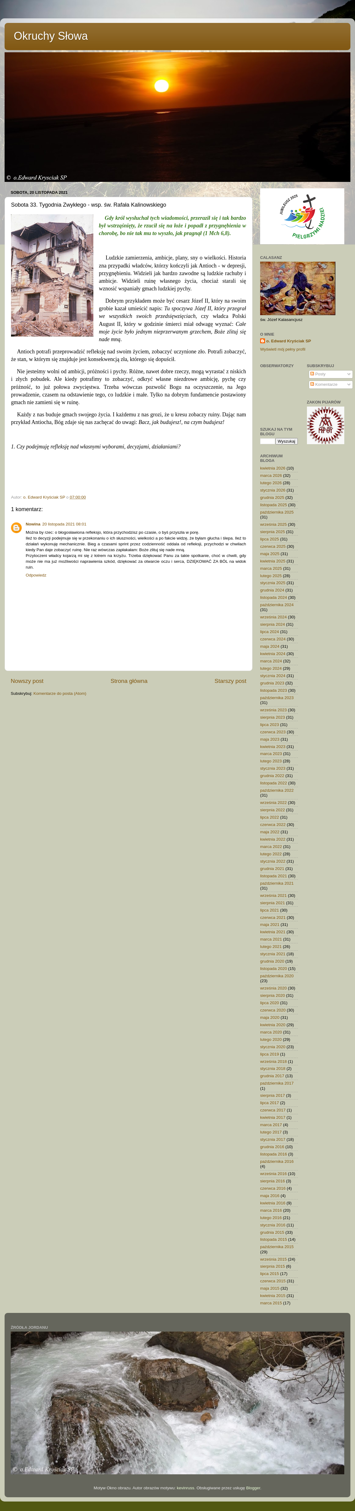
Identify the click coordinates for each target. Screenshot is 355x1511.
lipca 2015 (269, 1273)
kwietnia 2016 (273, 1203)
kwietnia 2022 (273, 839)
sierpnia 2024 (272, 624)
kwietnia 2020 (273, 1025)
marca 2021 (271, 939)
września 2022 (273, 802)
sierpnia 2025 (272, 531)
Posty (318, 374)
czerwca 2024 (273, 639)
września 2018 (273, 1061)
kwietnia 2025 (273, 561)
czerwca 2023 (273, 732)
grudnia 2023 (272, 683)
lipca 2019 (269, 1054)
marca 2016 (271, 1210)
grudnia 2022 (272, 775)
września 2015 (273, 1259)
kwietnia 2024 (273, 653)
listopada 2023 (273, 690)
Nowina (33, 524)
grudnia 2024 (272, 590)
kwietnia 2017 (273, 1117)
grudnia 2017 (272, 1076)
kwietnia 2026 (273, 468)
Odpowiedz (36, 575)
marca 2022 (271, 846)
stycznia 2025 (273, 582)
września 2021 (273, 895)
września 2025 (273, 524)
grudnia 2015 (272, 1232)
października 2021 (277, 883)
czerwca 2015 (273, 1281)
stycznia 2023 (273, 768)
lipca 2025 (269, 539)
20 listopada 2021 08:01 (64, 524)
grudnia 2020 (272, 961)
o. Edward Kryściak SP (288, 341)
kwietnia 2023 (273, 746)
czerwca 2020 (273, 1010)
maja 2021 (269, 924)
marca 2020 (271, 1032)
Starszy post (230, 681)
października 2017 (277, 1083)
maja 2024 (269, 646)
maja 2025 (269, 553)
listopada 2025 (273, 505)
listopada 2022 (273, 783)
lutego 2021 (271, 946)
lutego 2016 (271, 1217)
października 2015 (277, 1246)
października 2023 (277, 697)
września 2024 (273, 617)
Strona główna (129, 681)
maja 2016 (269, 1195)
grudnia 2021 (272, 868)
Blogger (253, 1488)
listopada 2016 (273, 1154)
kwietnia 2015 (273, 1295)
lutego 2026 (271, 483)
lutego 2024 (271, 668)
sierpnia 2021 (272, 903)
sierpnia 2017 (272, 1095)
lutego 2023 (271, 761)
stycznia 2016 (273, 1225)
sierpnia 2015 (272, 1266)
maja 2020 (269, 1017)
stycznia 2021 (273, 954)
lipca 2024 (269, 631)
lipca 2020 (269, 1003)
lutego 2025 (271, 575)
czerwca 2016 (273, 1188)
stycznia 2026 (273, 490)
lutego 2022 (271, 854)
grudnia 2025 (272, 497)
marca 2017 (271, 1124)
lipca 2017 (269, 1102)
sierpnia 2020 (272, 995)
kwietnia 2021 (273, 932)
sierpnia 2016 (272, 1181)
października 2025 (277, 512)
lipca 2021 (269, 910)
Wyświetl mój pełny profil (282, 349)
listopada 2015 (273, 1239)
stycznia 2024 (273, 675)
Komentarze (324, 384)
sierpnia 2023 (272, 717)
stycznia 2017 (273, 1139)
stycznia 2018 (273, 1068)
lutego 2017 (271, 1132)
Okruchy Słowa (51, 36)
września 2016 (273, 1173)
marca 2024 (271, 661)
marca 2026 (271, 475)
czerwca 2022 (273, 824)
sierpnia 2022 (272, 810)
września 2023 (273, 710)
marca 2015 (271, 1303)
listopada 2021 (273, 876)
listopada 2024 (273, 597)
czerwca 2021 (273, 917)
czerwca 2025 (273, 546)
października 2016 (277, 1161)
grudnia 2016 (272, 1146)
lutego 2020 (271, 1039)
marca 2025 (271, 568)
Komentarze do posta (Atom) (59, 693)
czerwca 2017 (273, 1110)
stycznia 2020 (273, 1047)
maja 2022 (269, 832)
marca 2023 (271, 753)
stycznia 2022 (273, 861)
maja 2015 (269, 1288)
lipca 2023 (269, 724)
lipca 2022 (269, 817)
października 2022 (277, 790)
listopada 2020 (273, 968)
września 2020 (273, 988)
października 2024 (277, 605)
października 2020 (277, 976)
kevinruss (185, 1488)
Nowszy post (27, 681)
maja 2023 (269, 739)
